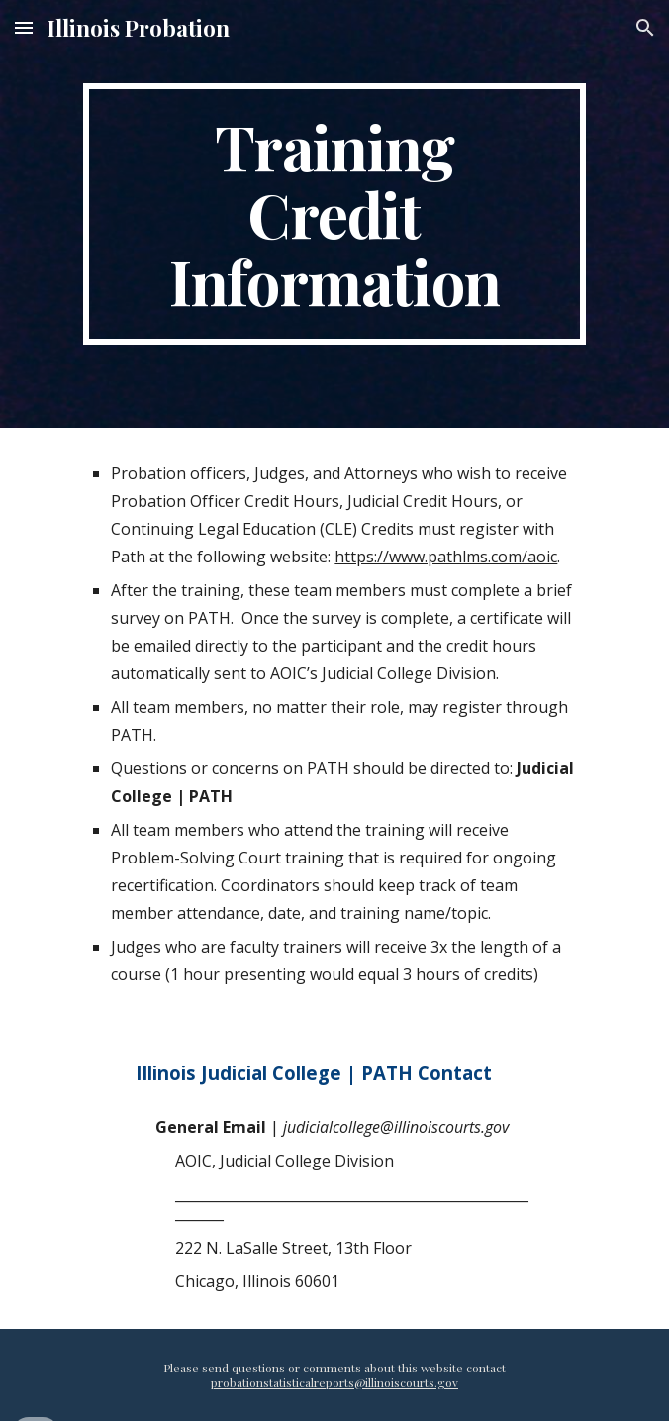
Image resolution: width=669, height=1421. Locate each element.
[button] (24, 27)
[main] (334, 214)
